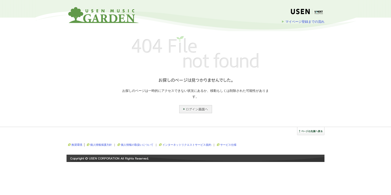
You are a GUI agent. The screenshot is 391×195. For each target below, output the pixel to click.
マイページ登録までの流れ (304, 22)
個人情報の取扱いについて (137, 144)
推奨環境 (76, 144)
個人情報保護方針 (101, 144)
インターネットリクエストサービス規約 (186, 144)
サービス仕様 (228, 144)
